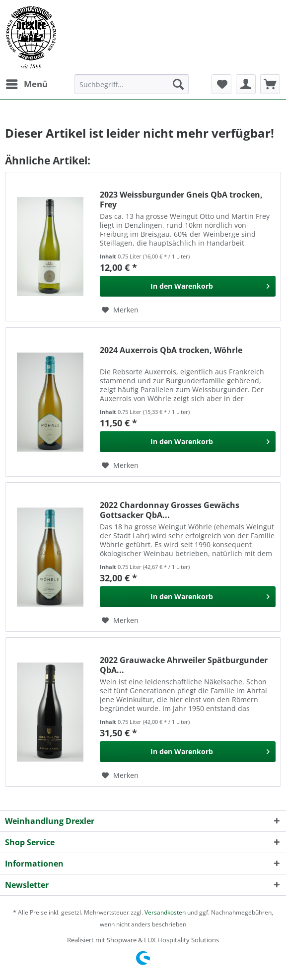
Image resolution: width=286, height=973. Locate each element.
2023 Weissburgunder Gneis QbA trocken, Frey (181, 199)
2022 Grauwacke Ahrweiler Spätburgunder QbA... (184, 665)
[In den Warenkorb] (188, 286)
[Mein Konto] (246, 84)
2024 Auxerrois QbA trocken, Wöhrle (171, 350)
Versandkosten (165, 912)
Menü (27, 83)
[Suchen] (178, 84)
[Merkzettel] (221, 84)
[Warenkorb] (270, 84)
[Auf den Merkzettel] (120, 310)
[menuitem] (26, 84)
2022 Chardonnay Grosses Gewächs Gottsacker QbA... (169, 510)
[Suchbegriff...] (131, 84)
